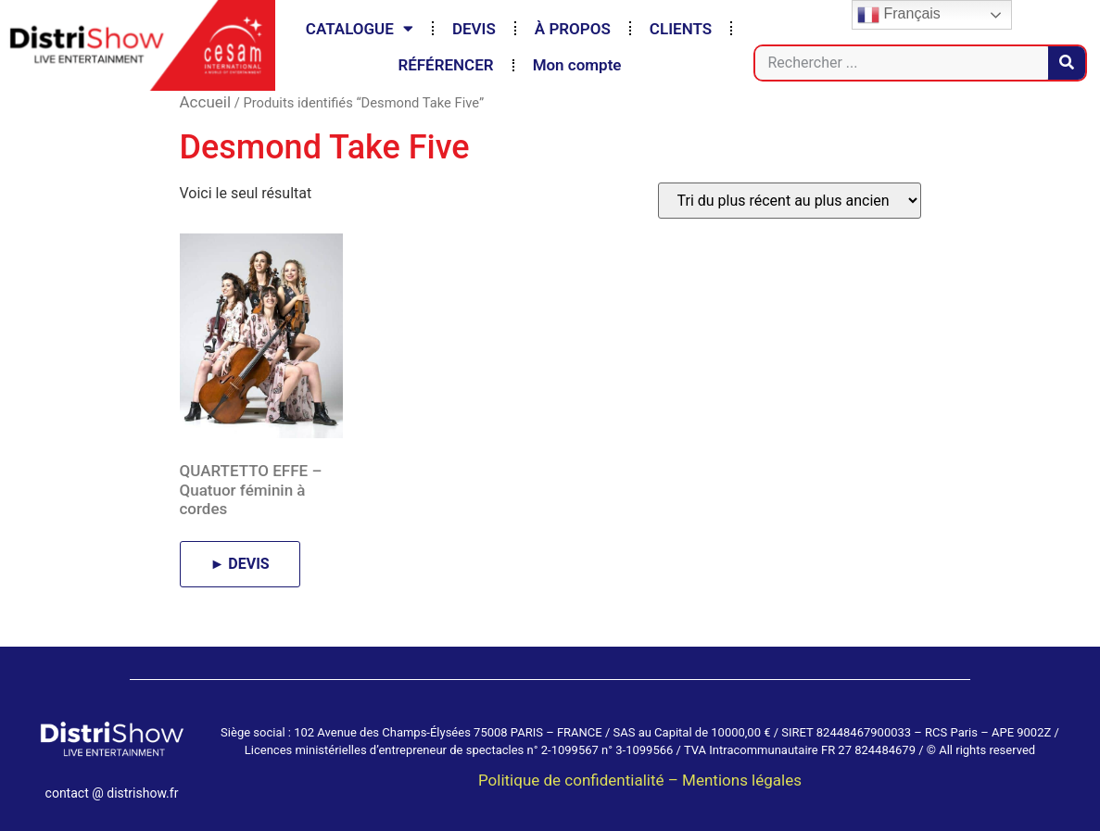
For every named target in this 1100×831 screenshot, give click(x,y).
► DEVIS (240, 564)
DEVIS (474, 28)
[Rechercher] (1066, 63)
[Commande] (789, 201)
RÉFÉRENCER (445, 65)
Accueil (206, 102)
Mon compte (577, 65)
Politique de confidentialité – (580, 780)
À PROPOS (573, 28)
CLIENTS (681, 28)
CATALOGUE (359, 28)
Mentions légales (742, 780)
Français (899, 15)
